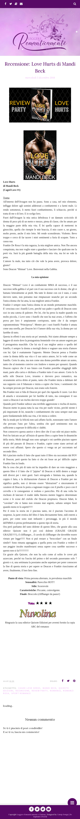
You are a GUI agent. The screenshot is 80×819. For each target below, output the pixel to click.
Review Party (40, 690)
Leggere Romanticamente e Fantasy (31, 814)
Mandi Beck (49, 688)
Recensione (23, 690)
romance (55, 690)
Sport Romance (21, 693)
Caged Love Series (29, 688)
